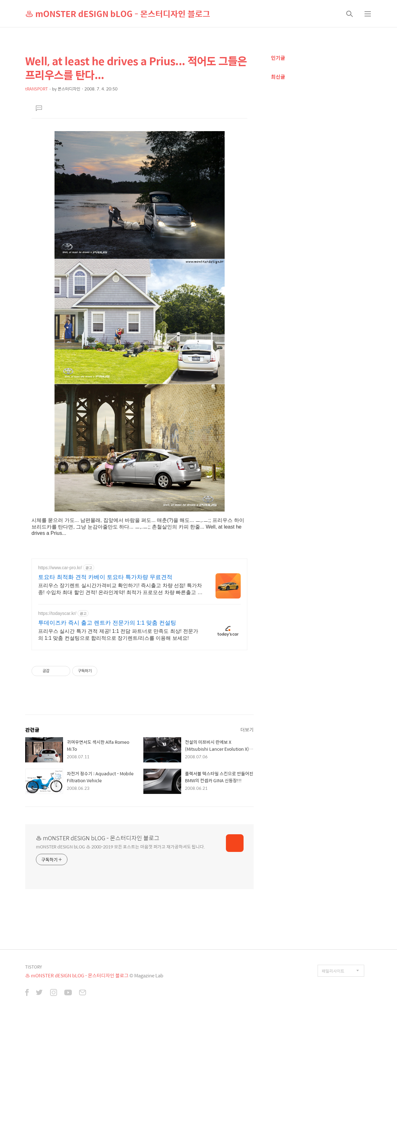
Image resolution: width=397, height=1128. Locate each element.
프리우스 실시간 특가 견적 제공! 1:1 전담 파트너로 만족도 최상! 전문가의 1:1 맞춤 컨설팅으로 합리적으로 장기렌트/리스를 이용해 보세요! (118, 634)
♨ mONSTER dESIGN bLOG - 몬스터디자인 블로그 (117, 13)
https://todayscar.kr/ (57, 613)
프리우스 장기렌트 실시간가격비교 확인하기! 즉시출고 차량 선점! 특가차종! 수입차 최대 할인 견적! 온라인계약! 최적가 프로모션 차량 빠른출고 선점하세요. (120, 589)
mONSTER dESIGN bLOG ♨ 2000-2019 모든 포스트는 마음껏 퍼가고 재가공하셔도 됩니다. (120, 846)
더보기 (247, 729)
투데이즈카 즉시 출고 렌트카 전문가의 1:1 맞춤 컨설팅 (107, 623)
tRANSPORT (36, 88)
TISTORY (33, 966)
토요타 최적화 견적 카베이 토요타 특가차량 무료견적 (105, 577)
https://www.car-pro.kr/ (60, 567)
